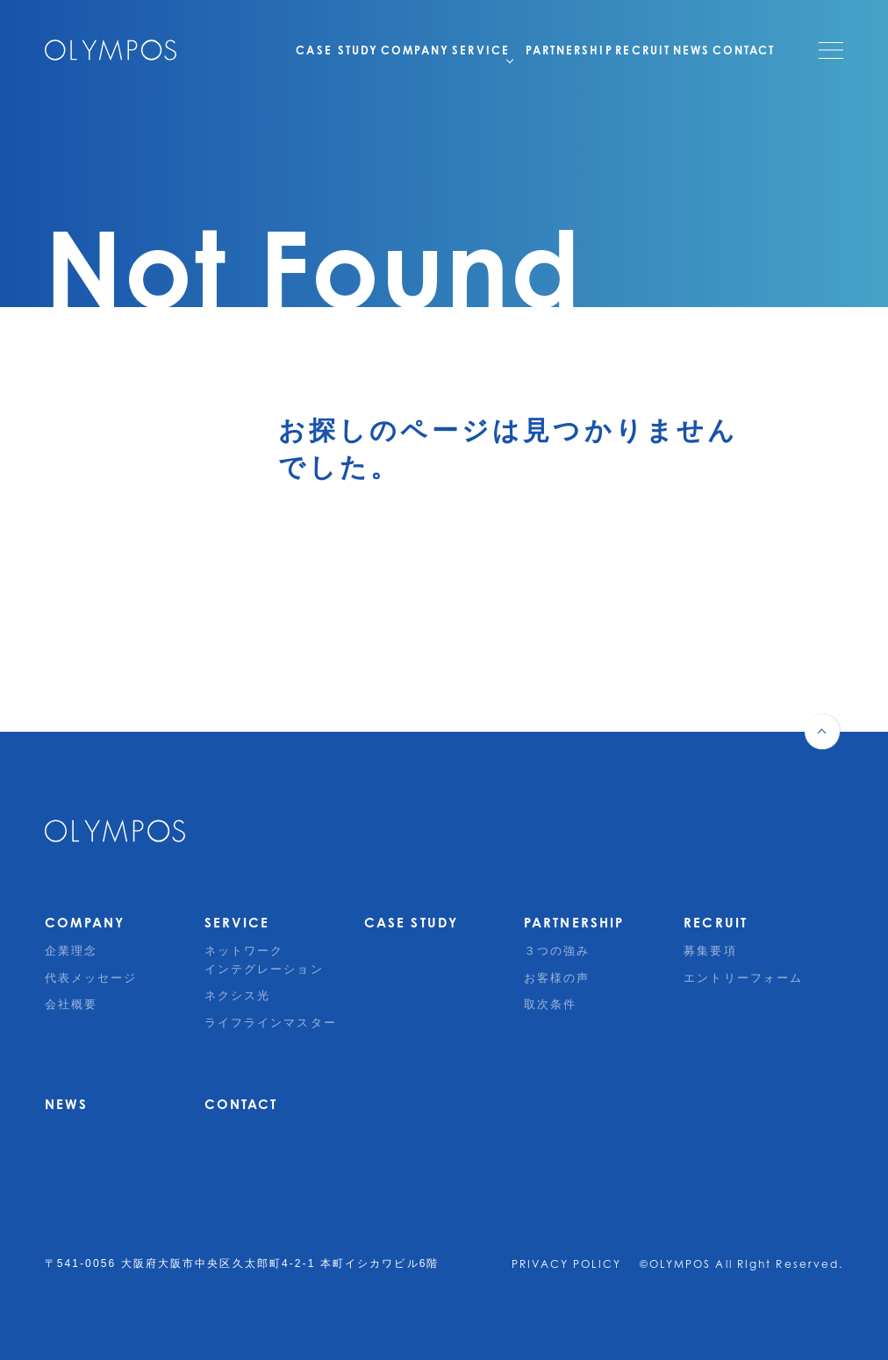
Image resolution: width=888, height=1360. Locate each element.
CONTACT (744, 50)
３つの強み (557, 950)
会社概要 (71, 1004)
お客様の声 (557, 977)
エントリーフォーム (743, 977)
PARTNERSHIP (523, 50)
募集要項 (710, 950)
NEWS (675, 50)
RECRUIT (613, 50)
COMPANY (339, 50)
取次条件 (550, 1004)
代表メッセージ (91, 977)
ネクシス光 (237, 995)
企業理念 (71, 950)
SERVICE (426, 50)
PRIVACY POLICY (566, 1264)
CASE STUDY (245, 50)
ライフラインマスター (270, 1022)
